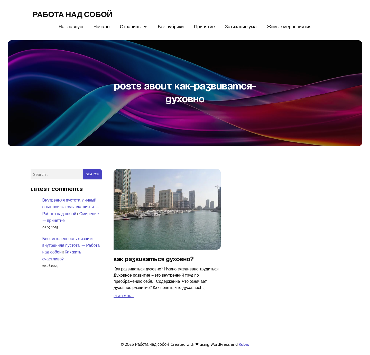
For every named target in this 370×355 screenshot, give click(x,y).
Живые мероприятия (289, 26)
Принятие (204, 26)
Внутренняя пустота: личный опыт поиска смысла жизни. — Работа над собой (70, 206)
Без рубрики (171, 26)
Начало (102, 26)
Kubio (244, 344)
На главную (71, 26)
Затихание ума (241, 26)
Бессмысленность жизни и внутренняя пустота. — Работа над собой (71, 245)
